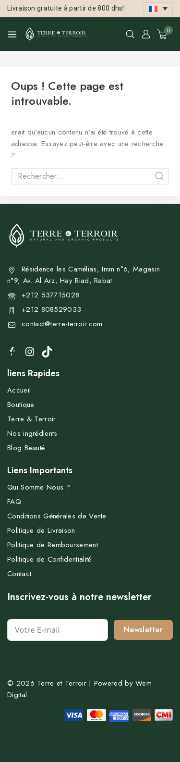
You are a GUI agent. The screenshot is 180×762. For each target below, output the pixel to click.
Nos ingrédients (32, 433)
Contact (19, 573)
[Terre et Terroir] (55, 34)
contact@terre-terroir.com (62, 324)
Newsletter (143, 629)
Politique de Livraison (41, 530)
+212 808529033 (51, 309)
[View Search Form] (130, 34)
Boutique (20, 404)
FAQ (14, 501)
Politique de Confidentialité (49, 559)
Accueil (19, 390)
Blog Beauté (26, 447)
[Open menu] (12, 34)
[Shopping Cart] (165, 34)
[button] (158, 8)
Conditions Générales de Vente (57, 516)
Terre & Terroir (31, 419)
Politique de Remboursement (52, 545)
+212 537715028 (50, 295)
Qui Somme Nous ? (38, 487)
